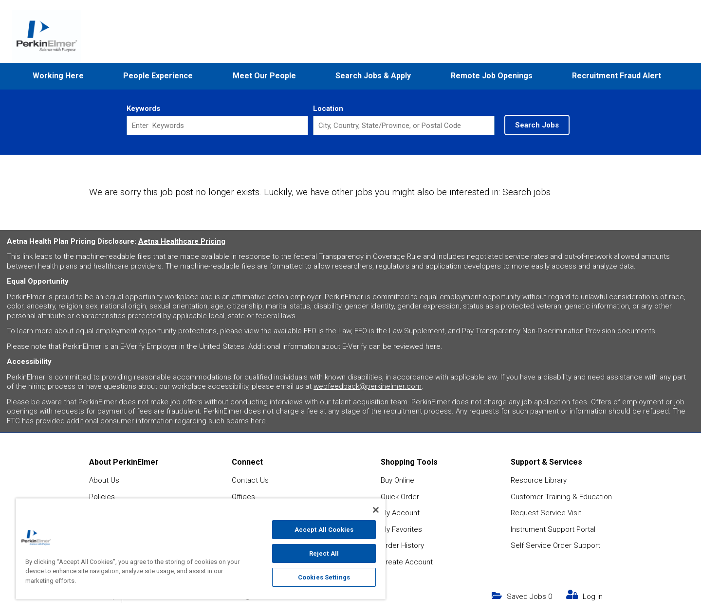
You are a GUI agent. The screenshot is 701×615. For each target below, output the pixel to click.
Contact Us (250, 480)
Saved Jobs (529, 596)
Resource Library (539, 480)
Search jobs (526, 192)
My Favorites (401, 529)
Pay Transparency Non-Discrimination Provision (538, 330)
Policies (102, 496)
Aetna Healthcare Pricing (181, 241)
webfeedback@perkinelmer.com (368, 386)
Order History (402, 545)
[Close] (376, 510)
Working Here (58, 75)
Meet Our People (264, 75)
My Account (400, 512)
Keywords (143, 108)
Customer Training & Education (561, 496)
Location (328, 108)
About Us (104, 480)
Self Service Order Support (555, 545)
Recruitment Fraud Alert (616, 75)
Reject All (324, 553)
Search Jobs (537, 125)
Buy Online (397, 480)
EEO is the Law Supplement (399, 330)
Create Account (407, 562)
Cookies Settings (324, 577)
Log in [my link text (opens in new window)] (593, 596)
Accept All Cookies (324, 529)
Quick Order (400, 496)
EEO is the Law (327, 330)
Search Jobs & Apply (373, 75)
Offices (243, 496)
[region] (201, 548)
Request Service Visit (546, 512)
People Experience (158, 75)
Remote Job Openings (492, 75)
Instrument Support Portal (553, 529)
